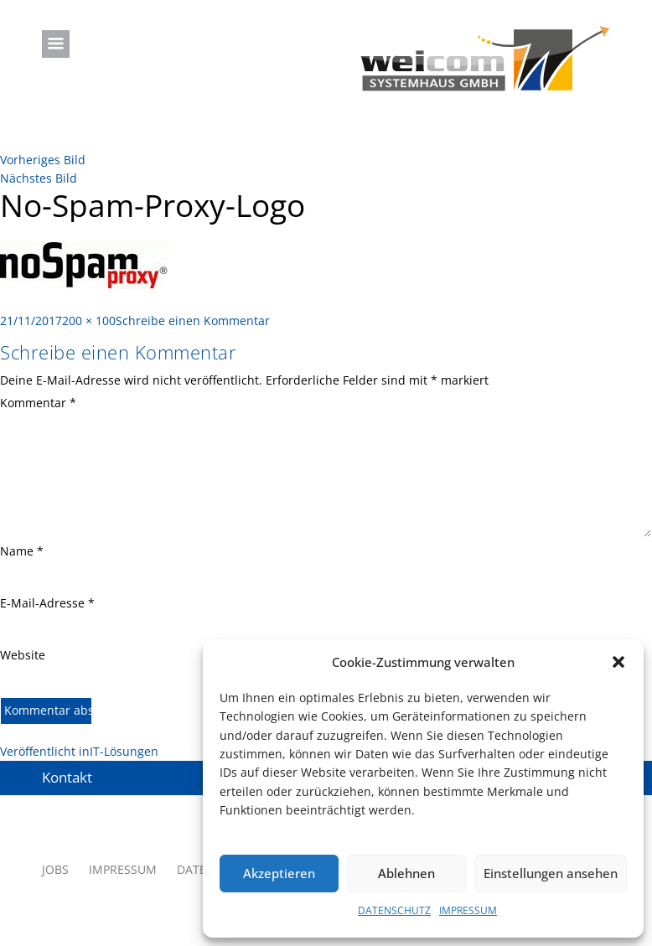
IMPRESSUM (468, 910)
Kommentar (38, 403)
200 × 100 (89, 320)
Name (22, 551)
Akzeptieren (279, 873)
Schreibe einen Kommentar (193, 320)
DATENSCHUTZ (394, 910)
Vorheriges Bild (42, 160)
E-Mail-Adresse (47, 603)
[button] (618, 662)
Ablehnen (406, 873)
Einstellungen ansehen (551, 873)
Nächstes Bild (38, 178)
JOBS (55, 869)
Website (22, 655)
